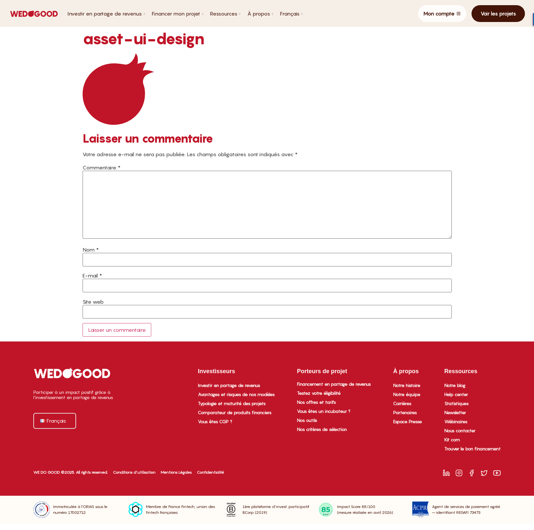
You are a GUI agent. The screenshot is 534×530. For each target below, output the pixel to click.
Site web (93, 301)
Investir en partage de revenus (106, 13)
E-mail (92, 275)
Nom (91, 249)
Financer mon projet (177, 13)
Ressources (225, 13)
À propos (260, 13)
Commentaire (101, 167)
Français (291, 13)
